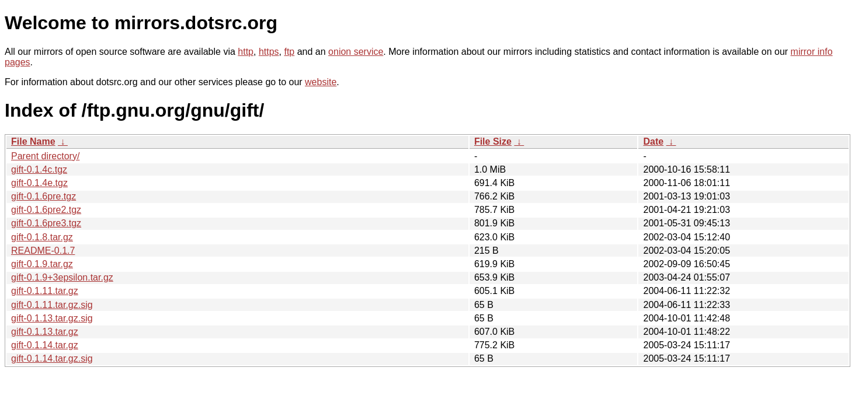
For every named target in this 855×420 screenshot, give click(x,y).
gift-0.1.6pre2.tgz (46, 210)
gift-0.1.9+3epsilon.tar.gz (62, 277)
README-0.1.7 (43, 251)
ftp (289, 52)
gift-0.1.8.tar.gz (42, 237)
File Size (493, 141)
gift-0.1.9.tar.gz (42, 264)
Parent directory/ (45, 156)
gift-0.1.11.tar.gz (44, 291)
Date (653, 141)
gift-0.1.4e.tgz (39, 183)
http (245, 52)
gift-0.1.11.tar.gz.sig (52, 305)
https (269, 52)
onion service (355, 52)
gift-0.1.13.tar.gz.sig (52, 318)
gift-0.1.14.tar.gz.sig (52, 358)
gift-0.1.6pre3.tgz (46, 223)
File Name (33, 141)
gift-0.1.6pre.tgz (43, 196)
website (320, 82)
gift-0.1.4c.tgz (39, 169)
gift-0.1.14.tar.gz (44, 345)
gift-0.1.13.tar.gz (44, 332)
